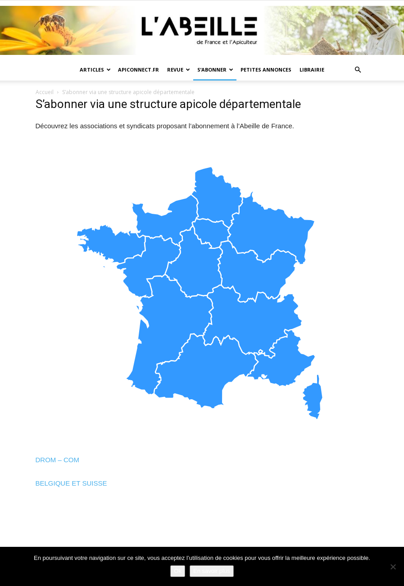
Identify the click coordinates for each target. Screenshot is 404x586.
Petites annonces (266, 69)
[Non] (392, 566)
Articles (95, 69)
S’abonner (215, 69)
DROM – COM (58, 460)
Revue (178, 69)
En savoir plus (211, 571)
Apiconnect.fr (138, 69)
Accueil (45, 92)
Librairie (312, 69)
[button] (358, 70)
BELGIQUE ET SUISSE (71, 483)
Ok (178, 571)
